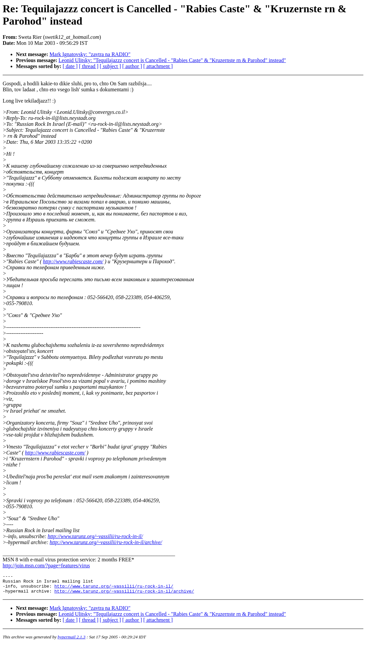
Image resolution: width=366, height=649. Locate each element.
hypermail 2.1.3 (72, 640)
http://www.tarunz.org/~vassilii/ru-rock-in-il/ (95, 536)
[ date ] (70, 66)
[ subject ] (110, 66)
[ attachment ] (158, 66)
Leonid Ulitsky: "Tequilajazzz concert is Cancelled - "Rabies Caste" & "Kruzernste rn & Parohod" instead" (172, 60)
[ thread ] (88, 66)
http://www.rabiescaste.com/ (73, 261)
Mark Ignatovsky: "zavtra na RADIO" (89, 54)
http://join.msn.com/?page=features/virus (46, 565)
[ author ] (132, 66)
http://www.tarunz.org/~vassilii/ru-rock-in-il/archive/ (106, 542)
